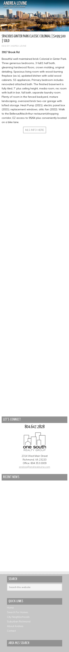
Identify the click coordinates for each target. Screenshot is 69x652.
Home (10, 607)
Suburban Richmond (18, 621)
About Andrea (15, 626)
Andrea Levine (15, 3)
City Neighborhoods (18, 616)
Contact (11, 630)
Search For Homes (17, 612)
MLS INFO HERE (34, 130)
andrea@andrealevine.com (34, 466)
